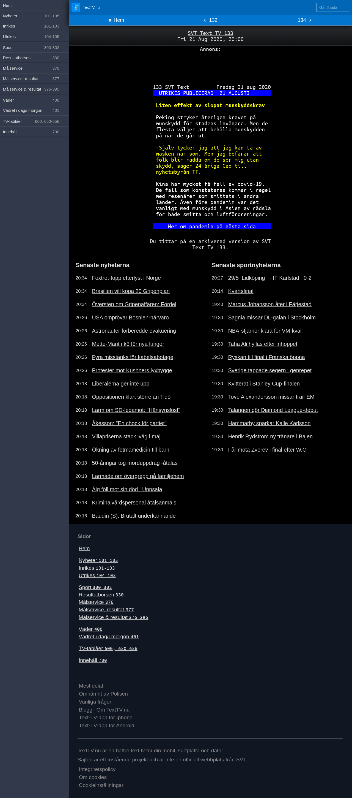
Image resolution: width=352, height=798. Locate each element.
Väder (91, 629)
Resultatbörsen (101, 595)
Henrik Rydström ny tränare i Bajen (270, 436)
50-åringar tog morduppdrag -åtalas (134, 463)
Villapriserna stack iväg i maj (126, 436)
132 (210, 20)
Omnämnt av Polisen (103, 694)
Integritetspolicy (97, 769)
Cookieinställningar (101, 785)
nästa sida (241, 226)
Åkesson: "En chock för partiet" (129, 423)
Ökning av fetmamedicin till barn (130, 450)
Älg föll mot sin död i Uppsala (127, 489)
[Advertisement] (210, 66)
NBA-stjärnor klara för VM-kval (264, 331)
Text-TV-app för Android (106, 725)
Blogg (85, 710)
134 (305, 20)
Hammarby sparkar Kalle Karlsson (269, 423)
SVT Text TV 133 (210, 33)
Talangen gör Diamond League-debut (273, 410)
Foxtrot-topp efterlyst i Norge (126, 278)
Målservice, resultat (106, 609)
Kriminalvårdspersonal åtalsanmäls (134, 503)
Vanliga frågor (95, 702)
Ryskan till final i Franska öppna (266, 357)
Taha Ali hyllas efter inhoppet (262, 344)
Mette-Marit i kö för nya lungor (128, 344)
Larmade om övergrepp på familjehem (138, 476)
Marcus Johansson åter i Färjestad (269, 304)
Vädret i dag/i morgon (109, 636)
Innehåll (93, 660)
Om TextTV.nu (113, 710)
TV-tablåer (108, 648)
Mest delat (91, 686)
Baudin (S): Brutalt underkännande (134, 516)
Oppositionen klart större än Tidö (131, 397)
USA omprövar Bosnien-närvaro (130, 317)
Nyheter (98, 560)
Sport (95, 587)
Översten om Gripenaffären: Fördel (134, 304)
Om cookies (93, 777)
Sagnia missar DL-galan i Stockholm (272, 317)
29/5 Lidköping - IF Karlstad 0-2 (269, 278)
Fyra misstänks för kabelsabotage (132, 357)
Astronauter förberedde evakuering (134, 331)
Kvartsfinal (240, 291)
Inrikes (97, 568)
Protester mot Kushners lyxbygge (132, 370)
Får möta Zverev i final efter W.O (267, 450)
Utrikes (97, 575)
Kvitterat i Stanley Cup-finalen (264, 384)
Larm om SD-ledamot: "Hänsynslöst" (136, 410)
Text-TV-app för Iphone (106, 717)
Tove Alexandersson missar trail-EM (271, 397)
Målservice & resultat (113, 617)
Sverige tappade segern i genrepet (270, 370)
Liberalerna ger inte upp (120, 384)
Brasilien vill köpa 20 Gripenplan (131, 291)
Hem (116, 20)
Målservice (96, 602)
